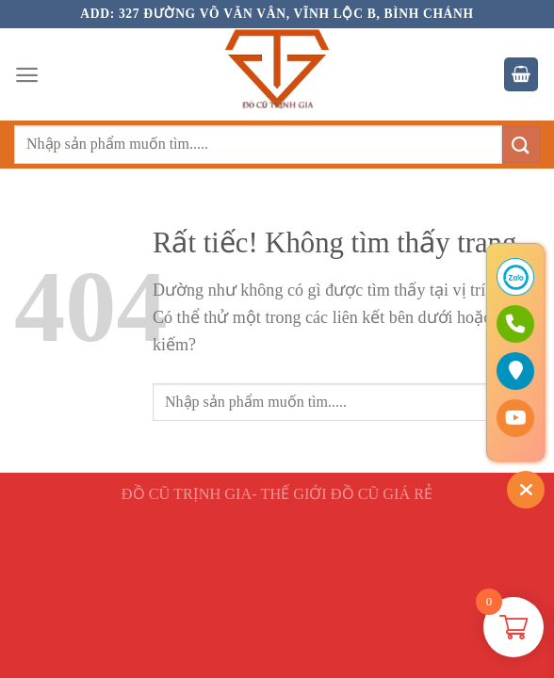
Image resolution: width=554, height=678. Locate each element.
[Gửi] (521, 144)
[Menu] (27, 75)
